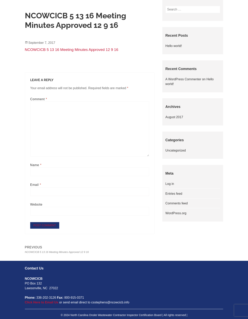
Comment (38, 99)
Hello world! (173, 46)
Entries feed (173, 193)
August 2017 (174, 117)
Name (35, 165)
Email (35, 184)
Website (36, 204)
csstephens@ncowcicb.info (110, 302)
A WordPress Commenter (183, 79)
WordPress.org (175, 213)
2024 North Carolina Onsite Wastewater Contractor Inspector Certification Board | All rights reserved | (125, 314)
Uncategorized (175, 150)
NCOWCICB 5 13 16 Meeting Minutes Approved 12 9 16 (71, 50)
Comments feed (176, 203)
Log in (169, 183)
